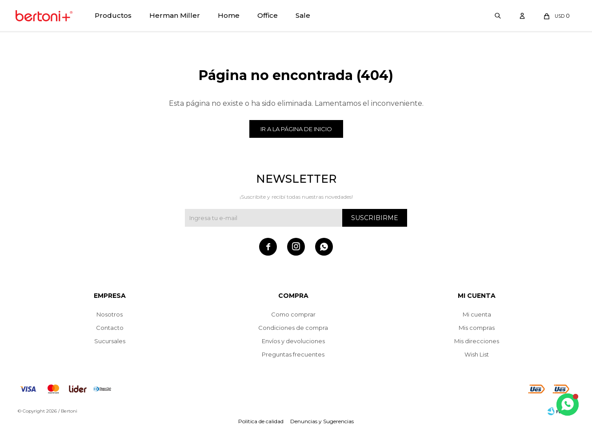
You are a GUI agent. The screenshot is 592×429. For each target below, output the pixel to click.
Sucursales (109, 341)
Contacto (110, 327)
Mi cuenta (477, 314)
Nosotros (109, 314)
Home (229, 15)
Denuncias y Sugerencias (322, 421)
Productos (113, 15)
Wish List (476, 354)
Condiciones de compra (293, 327)
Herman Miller (174, 15)
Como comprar (293, 314)
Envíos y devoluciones (293, 341)
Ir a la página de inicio (296, 128)
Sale (303, 15)
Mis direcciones (476, 341)
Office (267, 15)
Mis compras (477, 327)
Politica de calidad (261, 421)
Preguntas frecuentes (293, 354)
